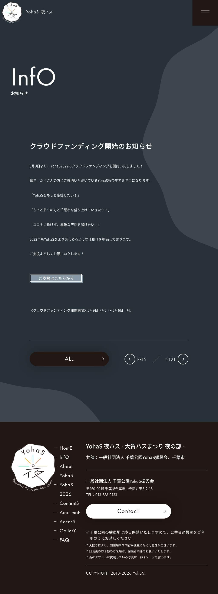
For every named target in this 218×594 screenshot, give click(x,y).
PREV (142, 359)
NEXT (170, 359)
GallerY (68, 530)
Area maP (70, 512)
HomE (66, 448)
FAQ (64, 539)
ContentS (69, 503)
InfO (64, 457)
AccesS (67, 521)
